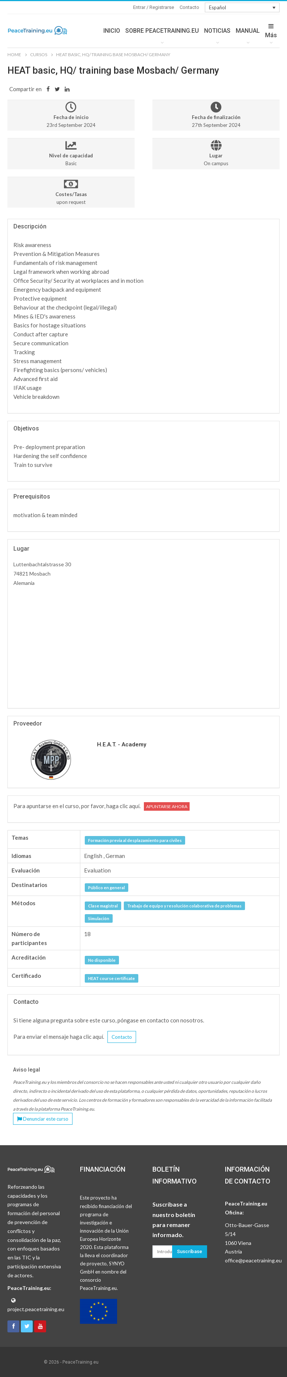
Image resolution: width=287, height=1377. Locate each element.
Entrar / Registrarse (153, 7)
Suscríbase (189, 1251)
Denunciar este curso (42, 1119)
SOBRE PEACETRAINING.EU (162, 30)
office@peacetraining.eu (253, 1260)
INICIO (111, 30)
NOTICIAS (217, 30)
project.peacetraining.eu (35, 1309)
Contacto (189, 7)
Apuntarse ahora (166, 806)
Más (271, 31)
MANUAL (248, 30)
